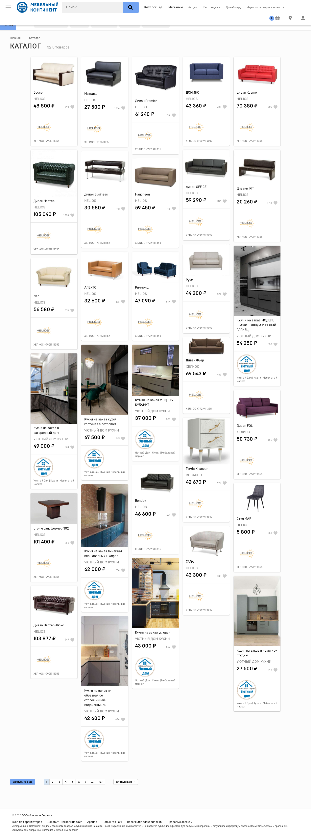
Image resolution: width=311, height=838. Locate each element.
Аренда (92, 822)
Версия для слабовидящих (144, 822)
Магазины (175, 7)
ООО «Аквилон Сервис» (37, 815)
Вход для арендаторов (27, 822)
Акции (192, 7)
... (92, 782)
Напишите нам (112, 822)
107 (101, 782)
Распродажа (211, 7)
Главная (15, 38)
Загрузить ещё (22, 782)
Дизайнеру (233, 7)
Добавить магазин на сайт (64, 822)
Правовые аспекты (179, 822)
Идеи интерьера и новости (265, 7)
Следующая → (125, 782)
